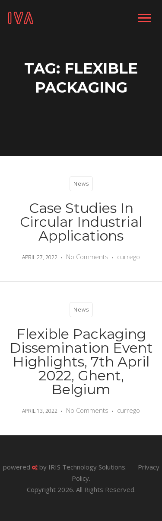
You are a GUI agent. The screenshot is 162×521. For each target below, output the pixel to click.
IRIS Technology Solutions (86, 467)
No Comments (87, 256)
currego (128, 256)
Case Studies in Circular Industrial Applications (81, 221)
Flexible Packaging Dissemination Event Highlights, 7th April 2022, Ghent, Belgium (81, 361)
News (81, 183)
